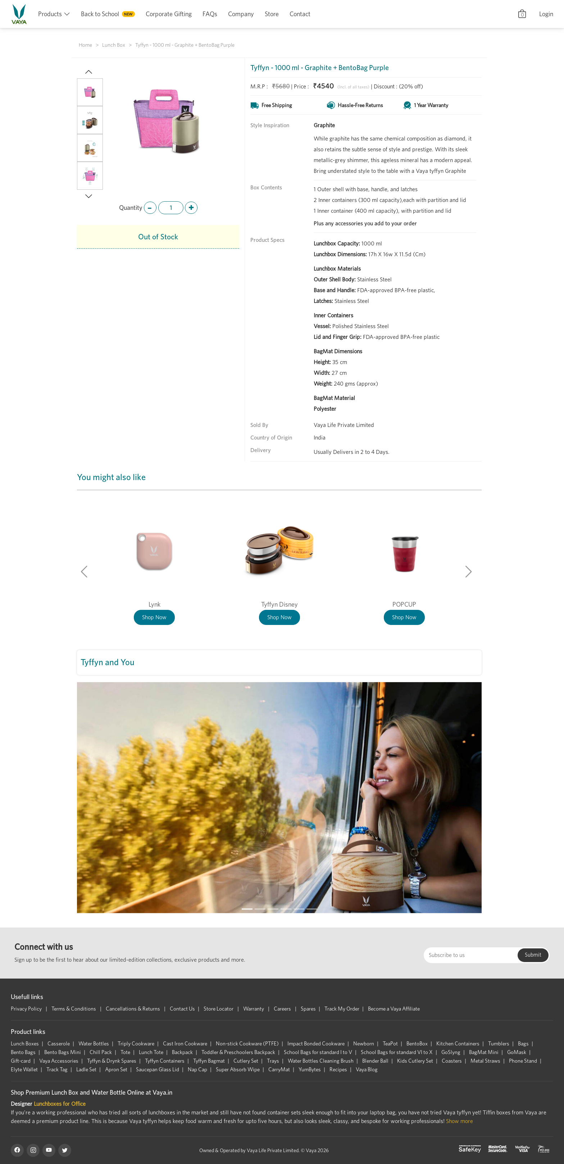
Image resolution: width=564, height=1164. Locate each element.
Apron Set (116, 1069)
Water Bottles (93, 1043)
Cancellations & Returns (133, 1009)
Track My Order (341, 1009)
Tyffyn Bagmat (209, 1061)
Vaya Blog (367, 1069)
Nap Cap (197, 1069)
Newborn (363, 1043)
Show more (459, 1121)
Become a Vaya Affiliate (394, 1009)
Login (546, 14)
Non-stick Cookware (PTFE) (247, 1043)
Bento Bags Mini (62, 1052)
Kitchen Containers (457, 1043)
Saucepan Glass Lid (157, 1069)
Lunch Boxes (25, 1043)
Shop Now (154, 617)
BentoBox (417, 1043)
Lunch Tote (151, 1052)
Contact (300, 14)
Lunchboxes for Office (60, 1103)
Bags (523, 1043)
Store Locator (219, 1009)
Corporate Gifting (169, 14)
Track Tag (57, 1069)
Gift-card (21, 1061)
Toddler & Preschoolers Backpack (238, 1052)
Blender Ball (375, 1061)
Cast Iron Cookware (185, 1043)
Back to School (100, 14)
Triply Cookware (136, 1043)
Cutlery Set (245, 1061)
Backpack (182, 1052)
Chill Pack (101, 1052)
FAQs (210, 14)
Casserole (58, 1043)
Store (272, 14)
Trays (273, 1061)
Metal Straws (485, 1061)
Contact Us (182, 1009)
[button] (85, 73)
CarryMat (279, 1069)
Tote (125, 1052)
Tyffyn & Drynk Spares (111, 1061)
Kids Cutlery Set (415, 1061)
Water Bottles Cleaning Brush (321, 1061)
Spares (308, 1009)
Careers (283, 1009)
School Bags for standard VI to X (397, 1052)
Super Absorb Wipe (238, 1069)
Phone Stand (523, 1061)
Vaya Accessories (58, 1061)
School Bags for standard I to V (318, 1052)
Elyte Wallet (24, 1069)
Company (241, 14)
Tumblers (498, 1043)
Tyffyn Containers (165, 1061)
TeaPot (390, 1043)
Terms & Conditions (74, 1009)
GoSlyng (450, 1052)
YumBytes (310, 1069)
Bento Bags (23, 1052)
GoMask (516, 1052)
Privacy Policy (27, 1009)
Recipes (338, 1069)
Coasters (452, 1061)
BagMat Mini (484, 1052)
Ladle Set (86, 1069)
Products (50, 14)
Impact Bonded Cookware (316, 1043)
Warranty (254, 1009)
